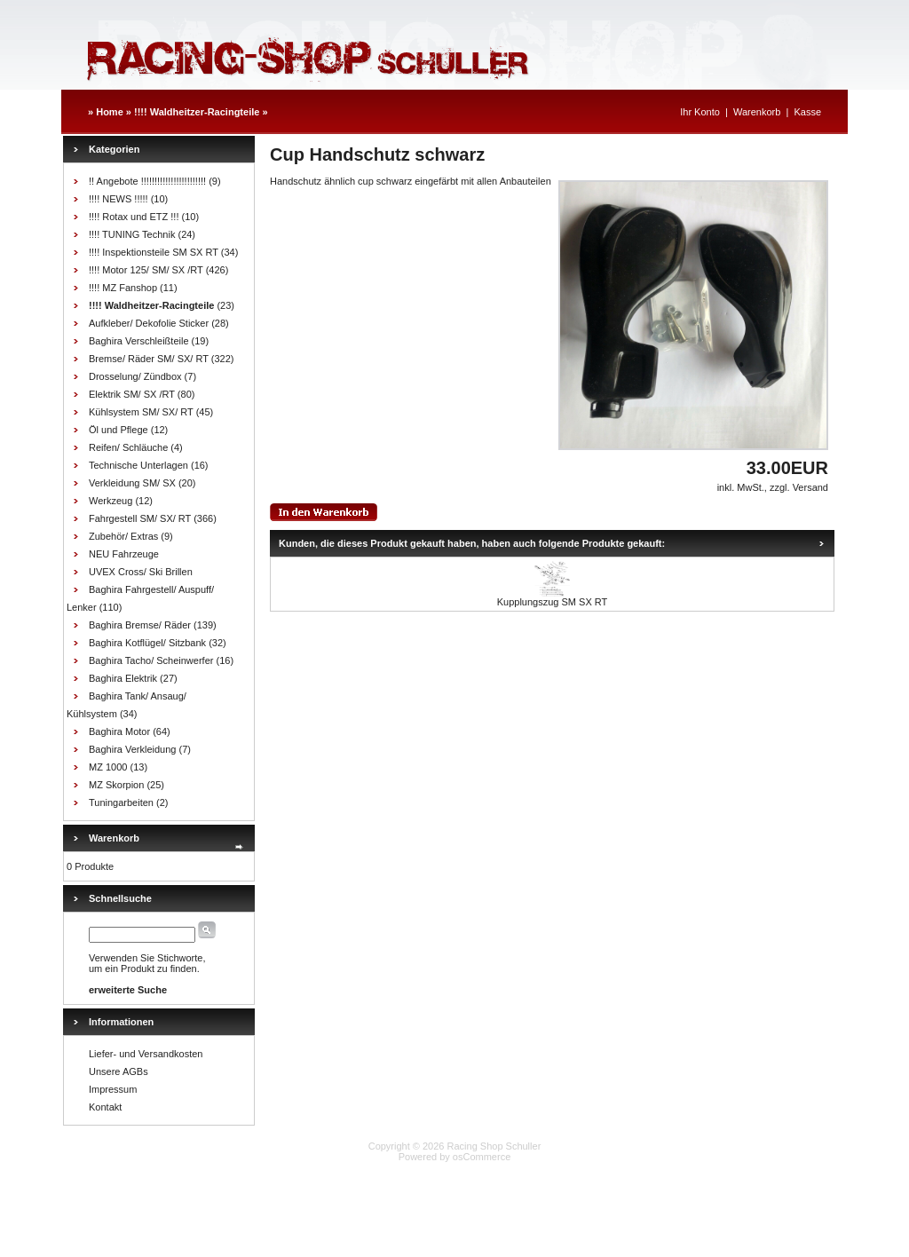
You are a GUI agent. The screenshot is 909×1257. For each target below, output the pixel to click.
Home (109, 112)
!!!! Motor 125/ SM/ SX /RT (146, 270)
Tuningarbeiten (121, 802)
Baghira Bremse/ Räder (140, 625)
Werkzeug (110, 500)
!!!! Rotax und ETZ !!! (133, 216)
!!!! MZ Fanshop (123, 287)
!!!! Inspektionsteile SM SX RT (153, 252)
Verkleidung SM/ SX (132, 483)
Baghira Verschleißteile (139, 341)
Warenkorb (756, 112)
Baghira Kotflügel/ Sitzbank (147, 642)
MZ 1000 (108, 767)
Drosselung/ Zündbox (135, 376)
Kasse (807, 112)
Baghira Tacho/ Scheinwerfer (151, 660)
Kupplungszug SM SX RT (552, 602)
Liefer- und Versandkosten (145, 1053)
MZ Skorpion (116, 784)
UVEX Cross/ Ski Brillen (141, 571)
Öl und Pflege (118, 429)
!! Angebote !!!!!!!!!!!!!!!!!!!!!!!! (147, 181)
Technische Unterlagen (138, 465)
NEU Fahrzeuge (124, 554)
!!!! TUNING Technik (132, 234)
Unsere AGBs (118, 1071)
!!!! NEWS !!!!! (118, 199)
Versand (810, 487)
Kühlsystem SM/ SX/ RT (141, 412)
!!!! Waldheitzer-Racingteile (196, 112)
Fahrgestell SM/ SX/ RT (140, 518)
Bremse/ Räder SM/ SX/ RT (149, 358)
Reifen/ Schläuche (128, 447)
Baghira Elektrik (123, 678)
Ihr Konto (700, 112)
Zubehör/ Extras (123, 536)
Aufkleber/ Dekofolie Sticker (149, 323)
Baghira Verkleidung (132, 749)
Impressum (113, 1089)
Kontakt (105, 1107)
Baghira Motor (119, 731)
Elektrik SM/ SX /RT (132, 394)
